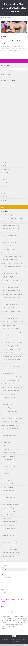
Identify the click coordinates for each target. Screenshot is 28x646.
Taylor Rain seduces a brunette (9, 511)
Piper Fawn (3, 596)
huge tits (3, 622)
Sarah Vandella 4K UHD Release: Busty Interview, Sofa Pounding (13, 600)
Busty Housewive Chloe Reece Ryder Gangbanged (13, 266)
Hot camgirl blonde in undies (8, 556)
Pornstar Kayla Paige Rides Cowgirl (10, 287)
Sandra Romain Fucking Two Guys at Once (12, 352)
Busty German (5, 172)
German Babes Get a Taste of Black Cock (11, 380)
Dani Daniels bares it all (7, 470)
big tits (3, 614)
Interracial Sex (5, 36)
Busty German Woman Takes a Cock (10, 304)
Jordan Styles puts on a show (9, 435)
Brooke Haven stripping (7, 487)
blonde (16, 614)
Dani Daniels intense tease (8, 532)
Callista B (3, 586)
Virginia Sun (3, 589)
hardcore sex (12, 620)
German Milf (4, 35)
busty (18, 616)
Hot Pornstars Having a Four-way (10, 308)
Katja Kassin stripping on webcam (10, 428)
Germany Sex (11, 35)
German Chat (4, 583)
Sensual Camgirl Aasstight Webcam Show (11, 328)
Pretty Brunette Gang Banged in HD (10, 346)
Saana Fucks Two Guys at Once (9, 394)
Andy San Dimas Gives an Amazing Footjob (12, 263)
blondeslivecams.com (5, 616)
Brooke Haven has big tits (8, 473)
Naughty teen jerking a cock (8, 456)
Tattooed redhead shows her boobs (10, 552)
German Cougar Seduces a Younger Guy (11, 256)
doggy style (7, 618)
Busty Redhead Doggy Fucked (9, 397)
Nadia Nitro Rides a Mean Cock (9, 373)
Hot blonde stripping (7, 518)
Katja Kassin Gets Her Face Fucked (10, 235)
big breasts (19, 612)
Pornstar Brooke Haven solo (8, 539)
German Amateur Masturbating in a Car (11, 311)
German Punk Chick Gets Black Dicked (11, 366)
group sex (24, 618)
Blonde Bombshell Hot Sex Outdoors (10, 370)
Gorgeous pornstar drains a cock (10, 439)
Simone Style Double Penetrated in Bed (11, 401)
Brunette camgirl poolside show (9, 521)
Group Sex (4, 190)
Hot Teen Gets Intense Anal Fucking (10, 411)
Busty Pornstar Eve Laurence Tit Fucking (11, 332)
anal (14, 610)
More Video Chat (6, 577)
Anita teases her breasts (7, 477)
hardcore (4, 620)
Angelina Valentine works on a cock (10, 425)
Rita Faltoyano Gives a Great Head (10, 273)
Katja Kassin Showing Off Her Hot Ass (10, 225)
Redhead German (6, 200)
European (12, 618)
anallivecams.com (19, 610)
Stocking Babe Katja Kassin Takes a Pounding (12, 218)
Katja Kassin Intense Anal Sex (8, 232)
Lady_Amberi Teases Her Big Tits (9, 315)
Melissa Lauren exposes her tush (9, 528)
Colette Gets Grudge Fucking (8, 408)
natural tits (3, 624)
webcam (4, 629)
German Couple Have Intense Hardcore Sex (12, 280)
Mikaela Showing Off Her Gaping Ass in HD (11, 356)
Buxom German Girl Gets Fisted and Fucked (12, 246)
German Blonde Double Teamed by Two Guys (12, 321)
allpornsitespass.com (7, 610)
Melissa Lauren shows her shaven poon (11, 545)
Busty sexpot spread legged (8, 508)
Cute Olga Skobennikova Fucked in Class (11, 349)
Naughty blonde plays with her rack (10, 504)
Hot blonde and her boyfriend (9, 494)
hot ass (24, 620)
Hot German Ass (19, 35)
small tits (4, 627)
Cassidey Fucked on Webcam (9, 325)
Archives (3, 567)
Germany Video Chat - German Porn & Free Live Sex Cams (14, 8)
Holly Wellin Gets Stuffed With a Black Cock (12, 342)
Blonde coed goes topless (8, 535)
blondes (21, 614)
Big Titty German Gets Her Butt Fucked (10, 390)
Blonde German (6, 169)
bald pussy (8, 612)
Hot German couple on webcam (9, 446)
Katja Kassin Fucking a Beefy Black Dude (11, 215)
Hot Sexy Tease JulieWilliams (8, 221)
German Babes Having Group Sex (9, 414)
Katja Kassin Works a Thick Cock (9, 242)
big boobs (14, 612)
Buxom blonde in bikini (7, 459)
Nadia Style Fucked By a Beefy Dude (10, 383)
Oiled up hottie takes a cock (8, 452)
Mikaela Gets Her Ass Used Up (9, 339)
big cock (23, 612)
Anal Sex (4, 165)
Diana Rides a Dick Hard (7, 363)
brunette (15, 616)
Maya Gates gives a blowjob (8, 466)
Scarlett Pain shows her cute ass (9, 463)
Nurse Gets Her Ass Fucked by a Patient (11, 359)
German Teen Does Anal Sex (8, 404)
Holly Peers (3, 592)
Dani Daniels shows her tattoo (9, 514)
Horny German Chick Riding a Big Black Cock (12, 294)
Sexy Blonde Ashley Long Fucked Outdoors (12, 301)
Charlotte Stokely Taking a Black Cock (11, 252)
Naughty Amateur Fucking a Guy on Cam (11, 283)
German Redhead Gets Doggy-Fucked (10, 249)
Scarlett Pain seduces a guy (8, 497)
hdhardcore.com (20, 620)
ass (4, 612)
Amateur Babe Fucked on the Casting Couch (12, 387)
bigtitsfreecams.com (9, 614)
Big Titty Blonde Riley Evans (8, 277)
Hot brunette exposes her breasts (9, 501)
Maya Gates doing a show (8, 490)
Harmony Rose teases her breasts (9, 442)
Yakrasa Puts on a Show (7, 335)
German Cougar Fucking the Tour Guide (11, 290)
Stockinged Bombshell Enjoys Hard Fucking (12, 418)
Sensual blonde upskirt (7, 483)
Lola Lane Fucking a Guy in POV (9, 270)
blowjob (11, 616)
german (18, 618)
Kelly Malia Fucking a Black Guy (9, 259)
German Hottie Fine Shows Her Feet (10, 239)
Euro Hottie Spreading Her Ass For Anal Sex (12, 377)
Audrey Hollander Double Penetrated (10, 421)
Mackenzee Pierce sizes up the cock (10, 449)
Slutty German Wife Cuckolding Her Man (11, 297)
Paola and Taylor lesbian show (9, 525)
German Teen (5, 183)
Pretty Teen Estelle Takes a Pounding (10, 318)
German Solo (5, 179)
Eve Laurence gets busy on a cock (10, 432)
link (27, 623)
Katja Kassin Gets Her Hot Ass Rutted (10, 228)
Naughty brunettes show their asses (10, 549)
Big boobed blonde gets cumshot (10, 542)
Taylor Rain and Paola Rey (8, 480)
